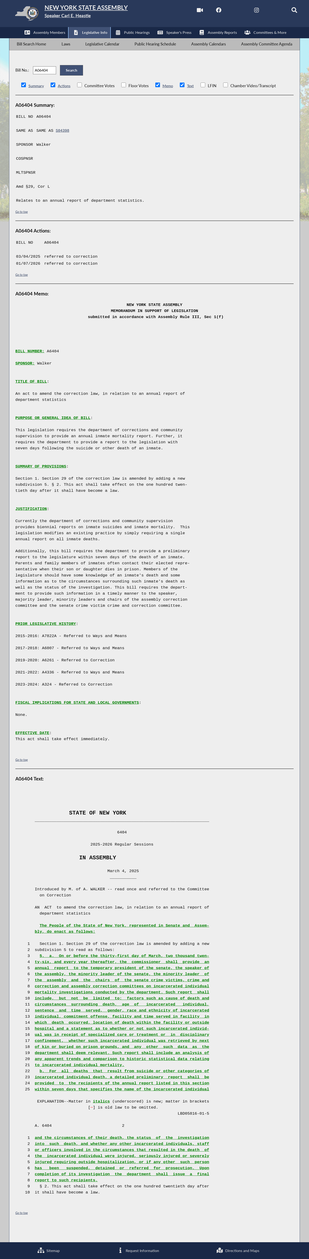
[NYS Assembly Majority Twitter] (227, 11)
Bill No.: (22, 79)
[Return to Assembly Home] (83, 14)
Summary (36, 98)
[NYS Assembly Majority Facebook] (207, 11)
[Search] (285, 11)
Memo (169, 98)
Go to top (21, 225)
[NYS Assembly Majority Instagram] (246, 11)
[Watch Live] (187, 11)
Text (192, 98)
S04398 (63, 144)
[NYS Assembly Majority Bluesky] (266, 11)
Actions (64, 98)
